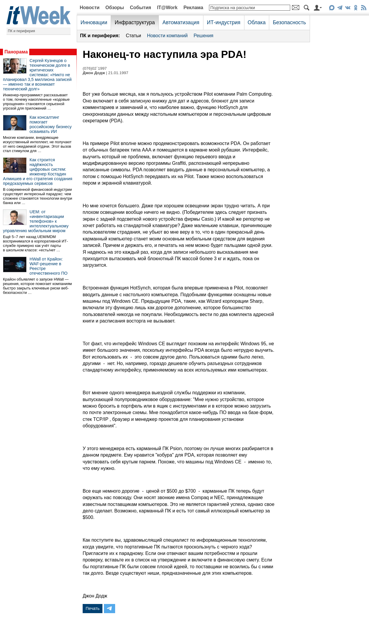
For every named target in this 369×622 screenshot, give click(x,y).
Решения (203, 35)
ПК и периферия (21, 31)
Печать (92, 608)
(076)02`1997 (95, 68)
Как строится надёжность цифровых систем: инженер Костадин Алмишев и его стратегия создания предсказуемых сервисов (37, 171)
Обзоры (114, 7)
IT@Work (167, 7)
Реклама (193, 7)
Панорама (16, 51)
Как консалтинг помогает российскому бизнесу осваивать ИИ (51, 124)
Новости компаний (167, 35)
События (140, 7)
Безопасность (289, 22)
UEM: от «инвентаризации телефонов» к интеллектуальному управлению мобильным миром (35, 221)
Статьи (133, 35)
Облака (257, 22)
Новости (89, 7)
